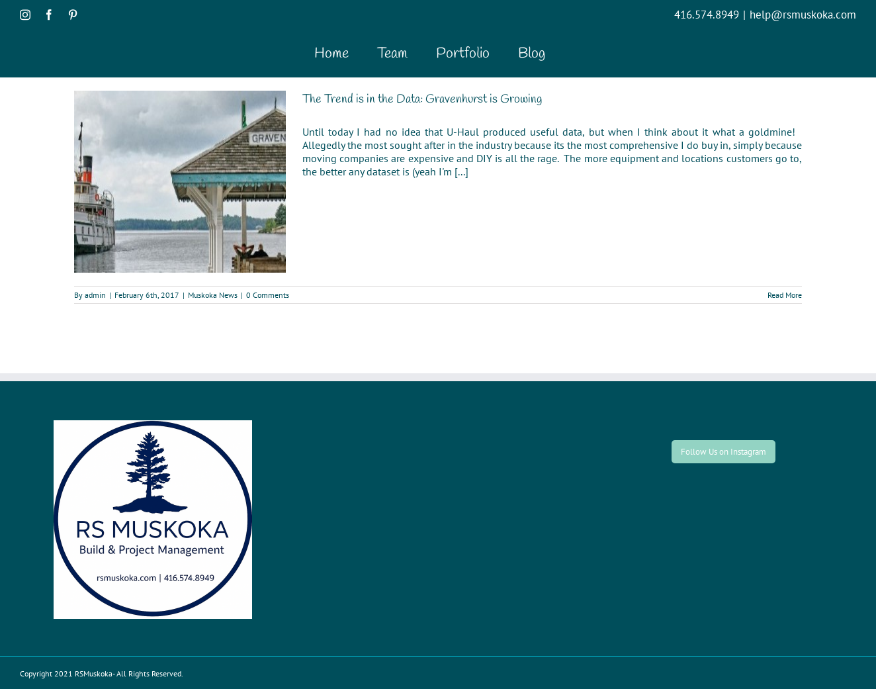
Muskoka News (213, 295)
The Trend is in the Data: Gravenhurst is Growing (422, 99)
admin (95, 295)
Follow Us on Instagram (723, 451)
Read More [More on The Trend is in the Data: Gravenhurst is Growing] (784, 295)
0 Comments (267, 295)
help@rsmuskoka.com (803, 14)
